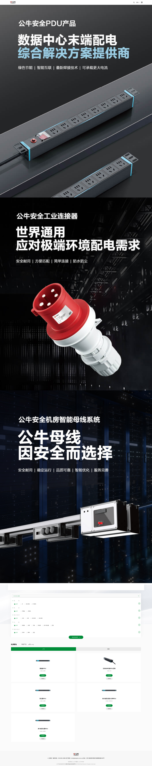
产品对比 (43, 675)
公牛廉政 (76, 761)
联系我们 (70, 761)
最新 (108, 649)
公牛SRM (81, 761)
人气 (43, 649)
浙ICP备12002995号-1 (71, 764)
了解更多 (43, 678)
